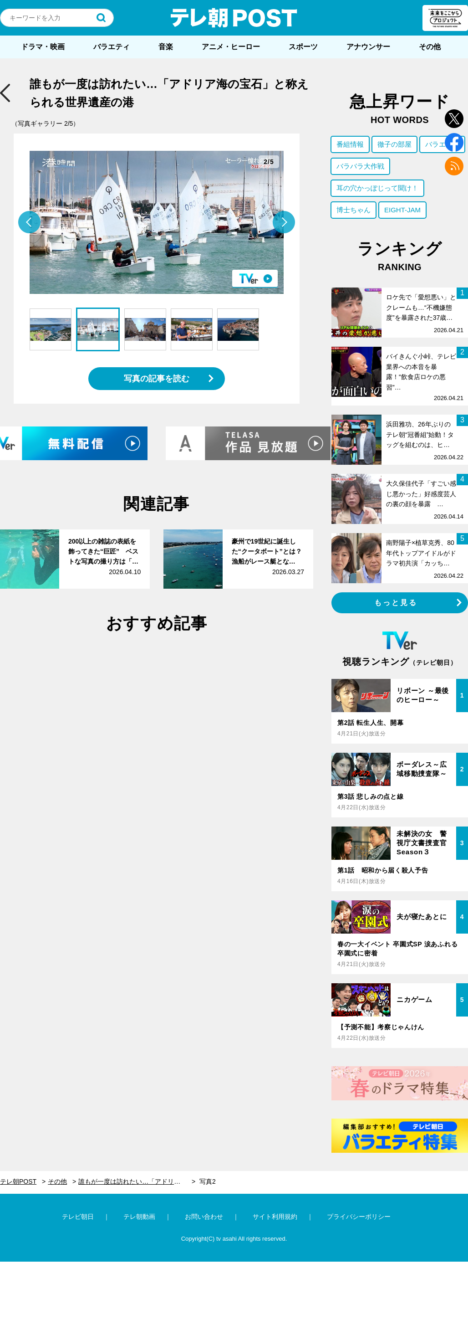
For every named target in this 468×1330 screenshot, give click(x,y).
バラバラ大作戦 (360, 166)
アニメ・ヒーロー (231, 47)
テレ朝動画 (139, 1216)
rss (454, 166)
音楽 (165, 47)
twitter (454, 118)
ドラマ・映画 (43, 47)
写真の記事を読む (156, 378)
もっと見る (396, 602)
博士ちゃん (353, 210)
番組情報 (350, 144)
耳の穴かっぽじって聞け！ (377, 188)
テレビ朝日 (78, 1216)
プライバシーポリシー (359, 1216)
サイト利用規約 (275, 1216)
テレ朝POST (234, 18)
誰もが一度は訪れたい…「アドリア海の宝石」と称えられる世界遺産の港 (136, 1181)
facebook (454, 142)
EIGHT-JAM (402, 210)
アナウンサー (368, 47)
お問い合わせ (204, 1216)
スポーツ (303, 47)
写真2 (207, 1181)
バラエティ (111, 47)
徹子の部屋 (394, 144)
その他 (430, 47)
